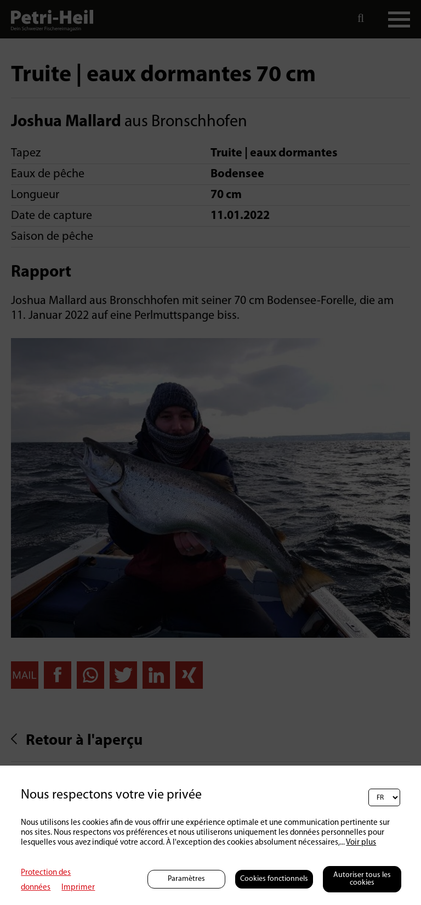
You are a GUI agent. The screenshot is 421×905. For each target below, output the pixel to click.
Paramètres (186, 879)
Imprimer (78, 888)
